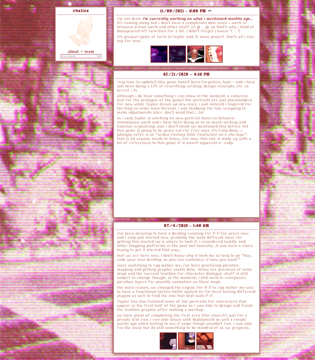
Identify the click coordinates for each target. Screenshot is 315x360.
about (73, 52)
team (89, 52)
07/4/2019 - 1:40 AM (186, 226)
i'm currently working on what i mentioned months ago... (198, 19)
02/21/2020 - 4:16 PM (187, 74)
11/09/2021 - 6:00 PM (183, 11)
